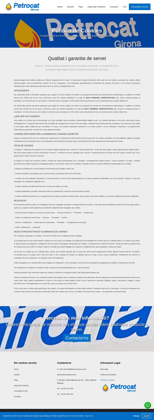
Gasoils (70, 7)
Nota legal (104, 369)
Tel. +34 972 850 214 (65, 394)
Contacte (114, 7)
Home (60, 7)
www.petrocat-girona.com (66, 375)
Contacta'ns (77, 338)
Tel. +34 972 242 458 (65, 388)
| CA (125, 7)
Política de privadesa (108, 375)
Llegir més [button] (89, 416)
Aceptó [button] (146, 416)
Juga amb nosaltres (96, 7)
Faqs (80, 7)
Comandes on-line (21, 391)
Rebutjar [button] (136, 416)
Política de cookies (107, 380)
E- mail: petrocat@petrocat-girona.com (71, 369)
